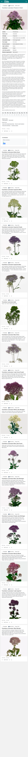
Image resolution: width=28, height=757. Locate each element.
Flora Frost (11, 5)
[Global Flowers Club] (7, 1)
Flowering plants (5, 120)
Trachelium (4, 5)
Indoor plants (11, 120)
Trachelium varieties (14, 125)
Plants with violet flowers (6, 125)
